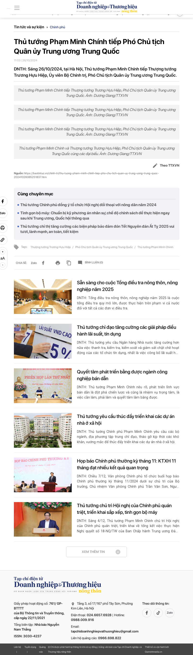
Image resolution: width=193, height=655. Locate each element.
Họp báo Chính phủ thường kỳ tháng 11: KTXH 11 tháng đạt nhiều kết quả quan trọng (126, 464)
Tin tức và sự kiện (31, 27)
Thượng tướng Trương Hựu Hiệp (50, 247)
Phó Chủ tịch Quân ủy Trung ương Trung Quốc (104, 247)
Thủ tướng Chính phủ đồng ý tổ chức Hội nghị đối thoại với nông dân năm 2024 (88, 205)
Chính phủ (57, 27)
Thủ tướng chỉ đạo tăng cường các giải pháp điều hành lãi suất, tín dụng (126, 330)
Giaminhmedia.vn (153, 651)
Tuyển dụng (30, 646)
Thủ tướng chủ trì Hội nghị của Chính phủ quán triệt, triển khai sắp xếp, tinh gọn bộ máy (124, 509)
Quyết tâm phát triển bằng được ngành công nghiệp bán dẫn (122, 375)
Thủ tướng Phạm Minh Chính (155, 247)
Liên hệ (17, 646)
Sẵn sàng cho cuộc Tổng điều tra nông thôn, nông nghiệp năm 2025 (127, 286)
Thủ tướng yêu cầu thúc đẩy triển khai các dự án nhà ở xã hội (126, 419)
